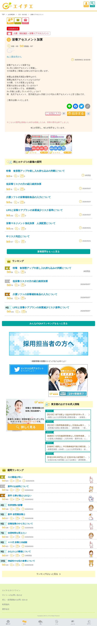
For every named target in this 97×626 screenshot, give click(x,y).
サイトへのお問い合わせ (12, 595)
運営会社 (5, 609)
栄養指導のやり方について (20, 524)
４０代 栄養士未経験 (17, 542)
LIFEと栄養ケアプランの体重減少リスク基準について (34, 210)
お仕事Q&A (11, 14)
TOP (3, 14)
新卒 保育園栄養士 (16, 514)
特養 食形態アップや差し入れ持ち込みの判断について (35, 171)
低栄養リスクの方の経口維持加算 (23, 184)
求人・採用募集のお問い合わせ (15, 600)
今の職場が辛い (15, 477)
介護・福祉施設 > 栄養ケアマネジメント (31, 33)
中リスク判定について (18, 236)
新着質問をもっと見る (48, 251)
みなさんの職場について (19, 551)
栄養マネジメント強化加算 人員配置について (30, 223)
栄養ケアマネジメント (37, 14)
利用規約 (5, 604)
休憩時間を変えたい (17, 533)
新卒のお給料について (18, 486)
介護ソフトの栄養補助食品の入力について (28, 197)
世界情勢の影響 (15, 505)
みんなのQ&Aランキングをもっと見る (48, 323)
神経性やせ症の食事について (21, 561)
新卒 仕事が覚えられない (19, 496)
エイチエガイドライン (11, 590)
